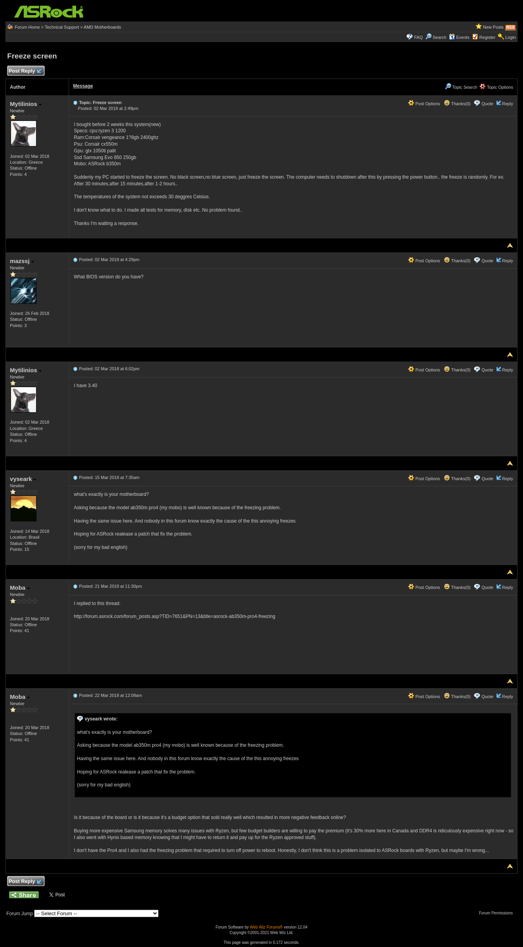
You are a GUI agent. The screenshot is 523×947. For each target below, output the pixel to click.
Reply (507, 103)
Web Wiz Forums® (266, 927)
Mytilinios (25, 104)
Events (459, 37)
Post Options (424, 103)
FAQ (418, 37)
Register (487, 37)
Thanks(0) (457, 103)
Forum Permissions (498, 913)
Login (510, 37)
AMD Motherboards (102, 27)
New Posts (493, 27)
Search (439, 37)
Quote (487, 103)
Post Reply (24, 71)
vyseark (23, 478)
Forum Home (27, 27)
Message (83, 86)
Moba (19, 587)
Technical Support (62, 27)
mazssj (22, 261)
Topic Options (496, 87)
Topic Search (461, 87)
